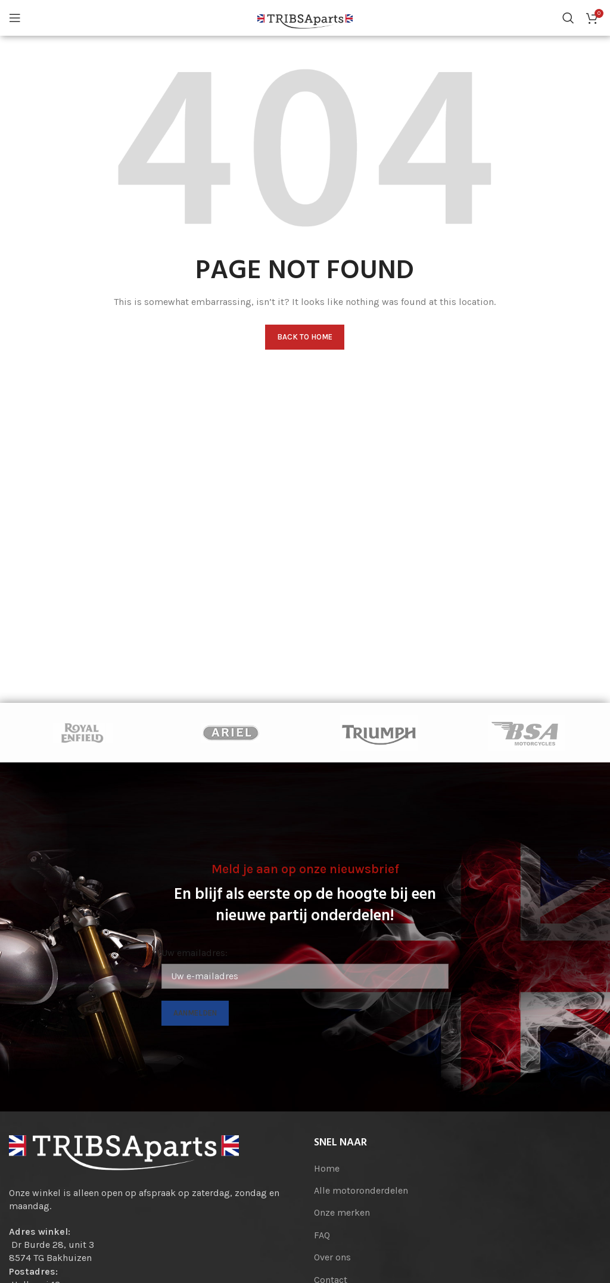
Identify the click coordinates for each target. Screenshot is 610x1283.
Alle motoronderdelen (361, 1190)
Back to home (304, 336)
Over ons (332, 1257)
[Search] (568, 18)
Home (327, 1168)
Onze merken (342, 1212)
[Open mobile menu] (15, 18)
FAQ (322, 1235)
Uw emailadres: (194, 952)
